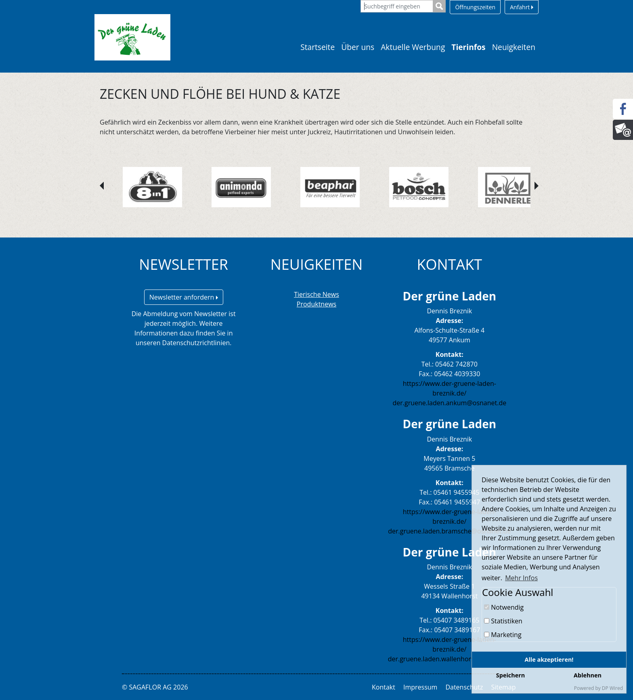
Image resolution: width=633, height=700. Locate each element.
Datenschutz (464, 687)
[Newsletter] (623, 130)
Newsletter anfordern (183, 297)
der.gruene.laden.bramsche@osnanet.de (449, 531)
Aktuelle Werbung (413, 47)
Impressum (420, 687)
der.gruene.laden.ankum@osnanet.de (449, 402)
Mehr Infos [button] (521, 577)
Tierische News (316, 294)
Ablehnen (588, 675)
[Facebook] (623, 109)
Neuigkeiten (513, 47)
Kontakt (383, 687)
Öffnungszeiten (475, 7)
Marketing (503, 634)
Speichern (510, 675)
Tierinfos (468, 47)
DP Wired (612, 688)
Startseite (317, 47)
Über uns (357, 47)
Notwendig (504, 607)
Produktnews (316, 304)
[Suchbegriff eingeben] (397, 6)
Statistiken (503, 621)
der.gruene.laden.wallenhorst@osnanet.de (452, 658)
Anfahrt (521, 7)
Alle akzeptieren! (549, 659)
